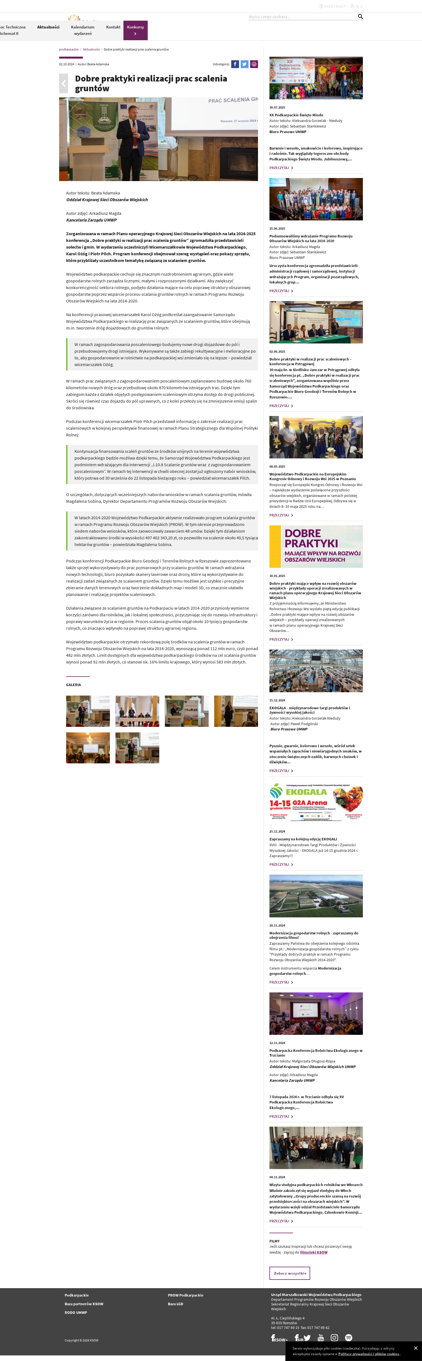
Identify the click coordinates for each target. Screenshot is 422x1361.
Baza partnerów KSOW (84, 1309)
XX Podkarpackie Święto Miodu (296, 120)
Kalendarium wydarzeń (298, 36)
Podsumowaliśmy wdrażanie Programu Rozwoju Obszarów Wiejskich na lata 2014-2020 (311, 244)
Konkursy (351, 35)
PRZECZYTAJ (282, 173)
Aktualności (264, 32)
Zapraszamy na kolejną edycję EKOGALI (303, 844)
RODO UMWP (76, 1318)
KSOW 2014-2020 (148, 35)
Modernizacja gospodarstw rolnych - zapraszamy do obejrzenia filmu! (313, 941)
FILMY (274, 1246)
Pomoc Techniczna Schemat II (224, 36)
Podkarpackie (77, 1300)
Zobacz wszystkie (290, 1278)
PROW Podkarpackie (185, 1300)
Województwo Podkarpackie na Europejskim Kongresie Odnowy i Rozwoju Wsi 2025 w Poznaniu (312, 482)
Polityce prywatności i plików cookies (368, 1354)
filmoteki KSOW (313, 1257)
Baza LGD (175, 1309)
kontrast (329, 6)
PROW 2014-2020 (183, 36)
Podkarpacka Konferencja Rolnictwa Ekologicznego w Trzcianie (316, 1058)
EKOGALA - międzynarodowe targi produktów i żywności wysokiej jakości (309, 716)
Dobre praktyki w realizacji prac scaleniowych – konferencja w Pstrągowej (310, 367)
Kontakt (329, 32)
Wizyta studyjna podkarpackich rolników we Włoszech (316, 1190)
